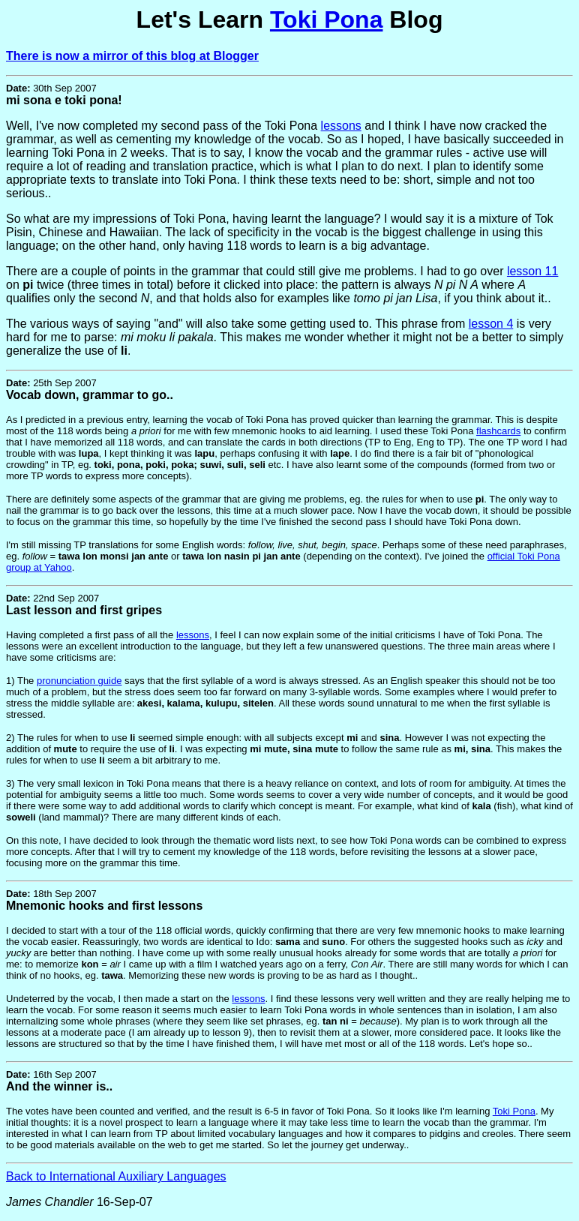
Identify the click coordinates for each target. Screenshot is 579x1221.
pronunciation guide (79, 680)
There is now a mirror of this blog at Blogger (132, 56)
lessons (341, 125)
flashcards (498, 430)
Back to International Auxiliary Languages (116, 1176)
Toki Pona (326, 19)
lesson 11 (533, 271)
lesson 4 (491, 323)
